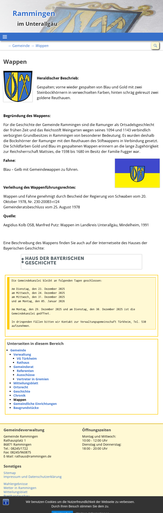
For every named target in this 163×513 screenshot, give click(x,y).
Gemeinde (21, 45)
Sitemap (10, 473)
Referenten (25, 371)
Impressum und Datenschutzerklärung (33, 477)
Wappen (19, 400)
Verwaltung (22, 354)
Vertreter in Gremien (33, 379)
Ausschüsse (26, 375)
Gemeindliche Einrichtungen (35, 404)
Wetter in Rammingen (20, 488)
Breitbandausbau (17, 496)
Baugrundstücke (26, 408)
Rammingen (34, 12)
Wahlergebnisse (16, 484)
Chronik (19, 395)
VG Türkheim (27, 358)
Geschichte (21, 391)
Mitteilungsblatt (25, 383)
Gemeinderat (23, 367)
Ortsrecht (20, 387)
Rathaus (23, 362)
